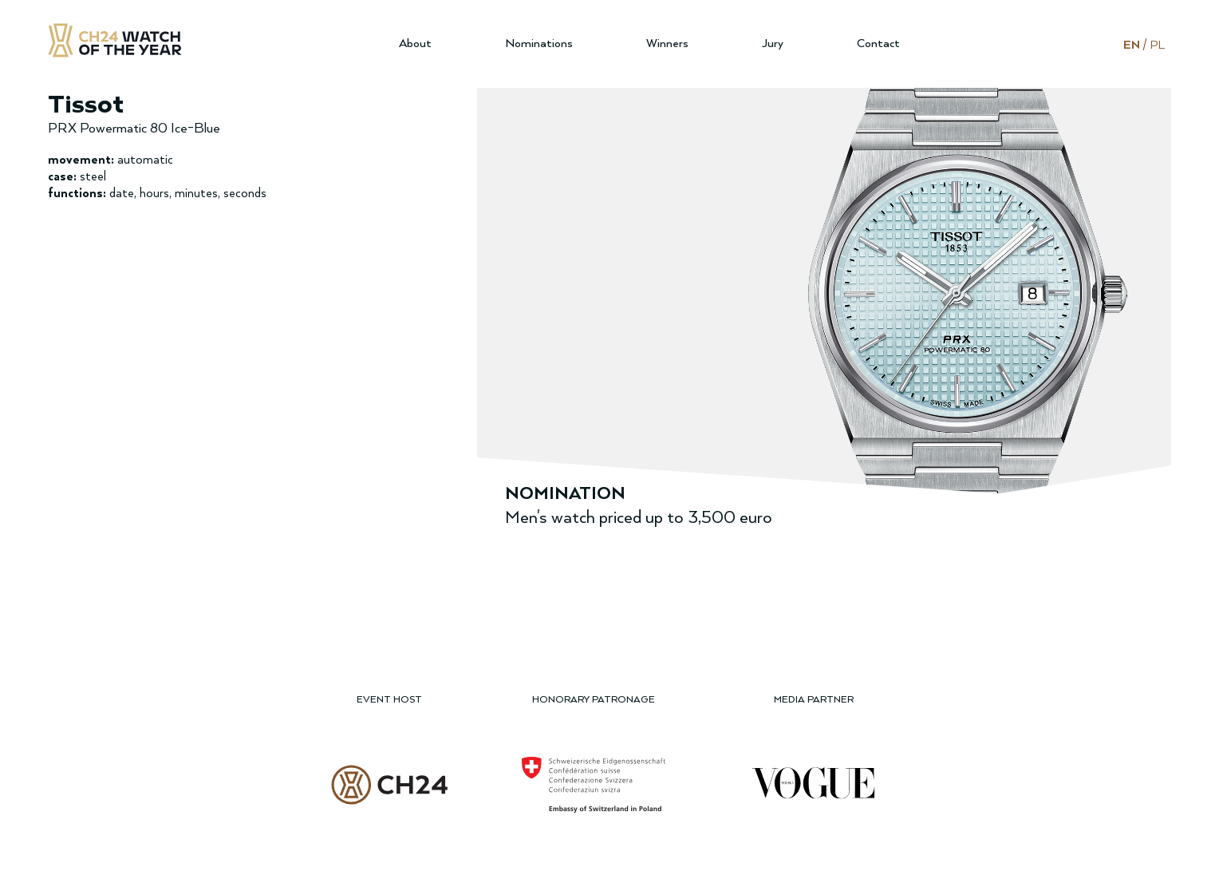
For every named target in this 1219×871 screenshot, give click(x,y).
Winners (667, 43)
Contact (878, 43)
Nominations (539, 43)
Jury (772, 43)
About (415, 43)
